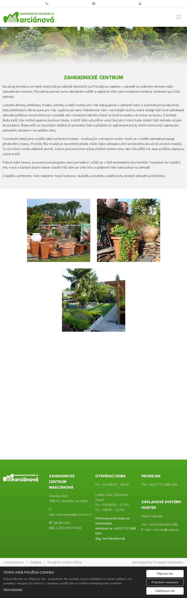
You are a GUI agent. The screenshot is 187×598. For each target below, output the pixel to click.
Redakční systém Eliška (64, 562)
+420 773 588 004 (163, 484)
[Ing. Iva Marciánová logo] (29, 17)
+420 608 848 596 (163, 524)
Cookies (35, 562)
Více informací (12, 589)
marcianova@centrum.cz (74, 514)
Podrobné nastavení (165, 582)
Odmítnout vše (165, 591)
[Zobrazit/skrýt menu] (178, 17)
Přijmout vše (165, 574)
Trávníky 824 (58, 496)
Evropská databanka (168, 562)
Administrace (14, 562)
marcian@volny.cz (166, 529)
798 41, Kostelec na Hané (68, 501)
